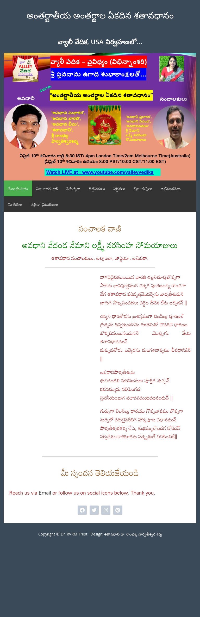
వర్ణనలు (119, 188)
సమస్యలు (73, 188)
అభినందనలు (171, 188)
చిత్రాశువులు (143, 188)
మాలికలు (15, 204)
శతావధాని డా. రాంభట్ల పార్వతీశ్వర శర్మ (133, 534)
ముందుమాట (18, 188)
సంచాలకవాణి (47, 188)
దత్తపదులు (97, 188)
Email (45, 493)
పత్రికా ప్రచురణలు (44, 204)
